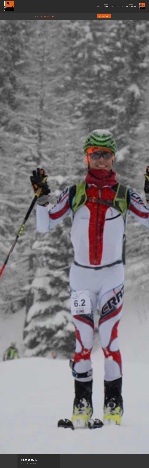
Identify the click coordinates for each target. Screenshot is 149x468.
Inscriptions (104, 16)
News (98, 6)
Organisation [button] (131, 6)
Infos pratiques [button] (117, 6)
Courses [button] (106, 6)
